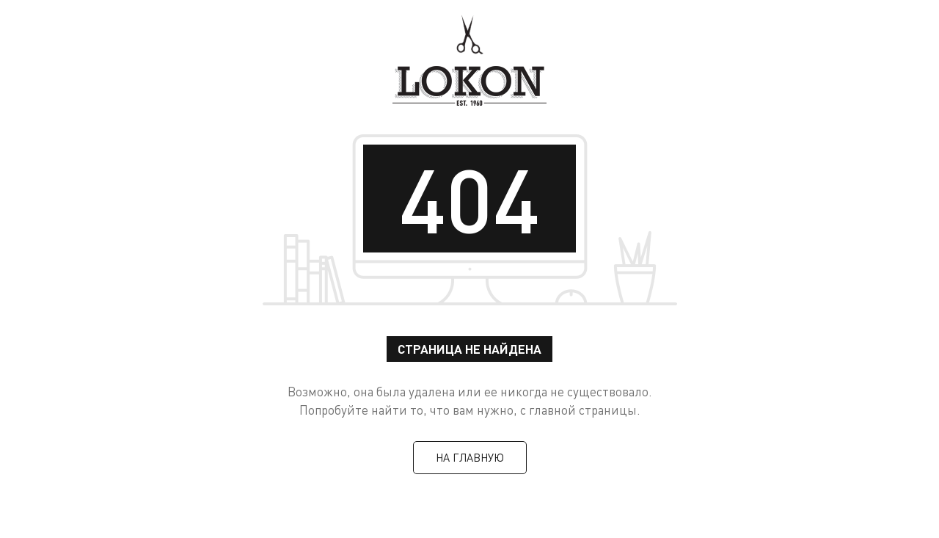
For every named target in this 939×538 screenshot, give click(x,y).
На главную (470, 457)
